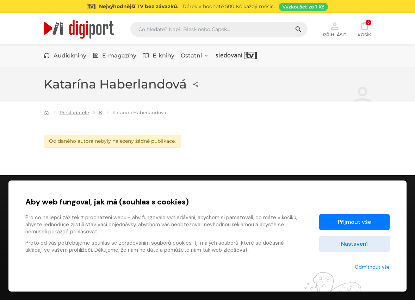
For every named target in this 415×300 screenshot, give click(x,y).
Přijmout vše (354, 222)
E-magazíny (115, 55)
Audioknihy (65, 55)
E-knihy (158, 55)
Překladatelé (74, 112)
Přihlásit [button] (334, 29)
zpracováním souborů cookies (155, 242)
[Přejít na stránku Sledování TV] (207, 6)
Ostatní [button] (195, 55)
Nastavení (354, 243)
